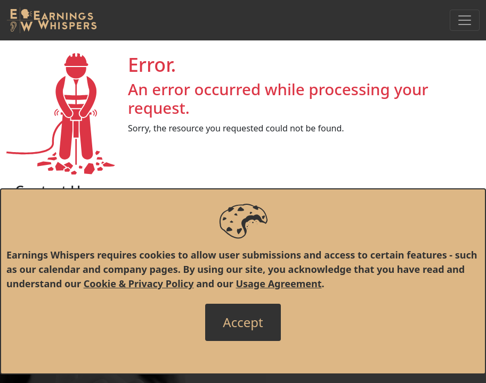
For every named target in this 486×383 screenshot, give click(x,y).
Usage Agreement (278, 283)
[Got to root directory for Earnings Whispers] (51, 20)
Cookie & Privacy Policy (139, 283)
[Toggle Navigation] (465, 20)
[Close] (242, 322)
